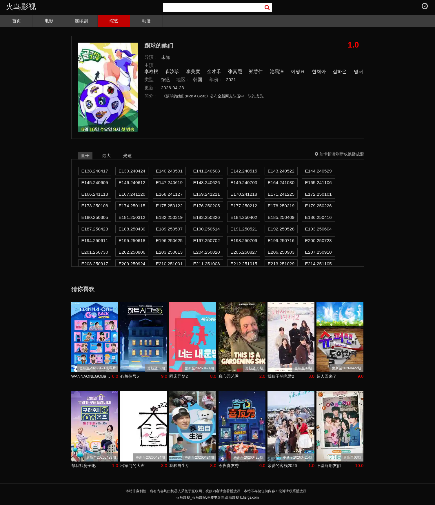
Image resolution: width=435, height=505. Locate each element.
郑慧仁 (256, 71)
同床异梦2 (178, 376)
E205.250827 (243, 252)
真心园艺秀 (229, 376)
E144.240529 (318, 170)
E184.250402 (243, 217)
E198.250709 (243, 240)
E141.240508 (206, 170)
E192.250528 (281, 228)
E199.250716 (281, 240)
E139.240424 (132, 170)
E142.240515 (243, 170)
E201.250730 (94, 252)
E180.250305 (94, 217)
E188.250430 (132, 228)
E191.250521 (243, 228)
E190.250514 (206, 228)
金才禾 (214, 71)
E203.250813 (169, 252)
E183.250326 (206, 217)
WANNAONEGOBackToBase (91, 376)
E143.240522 (281, 170)
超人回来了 (326, 376)
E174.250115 (132, 205)
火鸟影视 (21, 6)
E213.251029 (281, 263)
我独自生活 (179, 465)
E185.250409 (281, 217)
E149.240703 (243, 182)
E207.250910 (318, 252)
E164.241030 (281, 182)
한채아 (319, 71)
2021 (231, 79)
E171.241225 (281, 194)
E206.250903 (281, 252)
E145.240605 (94, 182)
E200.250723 (318, 240)
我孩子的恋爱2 (280, 376)
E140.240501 (169, 170)
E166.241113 (94, 194)
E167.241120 (132, 194)
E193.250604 (318, 228)
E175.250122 (169, 205)
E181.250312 (132, 217)
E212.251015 (243, 263)
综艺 (114, 20)
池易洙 (277, 71)
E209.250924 (132, 263)
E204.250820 (206, 252)
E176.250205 (206, 205)
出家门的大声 (132, 465)
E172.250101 (318, 194)
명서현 (361, 71)
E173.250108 (94, 205)
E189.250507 (169, 228)
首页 (16, 20)
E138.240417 (94, 170)
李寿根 (151, 71)
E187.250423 (94, 228)
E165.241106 (318, 182)
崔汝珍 (172, 71)
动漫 (146, 20)
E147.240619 (169, 182)
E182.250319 (169, 217)
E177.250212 (243, 205)
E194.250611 (94, 240)
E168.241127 (169, 194)
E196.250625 (169, 240)
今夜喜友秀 (229, 465)
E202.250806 (132, 252)
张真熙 (235, 71)
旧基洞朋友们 (328, 465)
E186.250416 (318, 217)
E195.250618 (132, 240)
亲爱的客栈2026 (282, 465)
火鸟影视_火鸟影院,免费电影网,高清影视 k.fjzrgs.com (217, 497)
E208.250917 (94, 263)
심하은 (340, 71)
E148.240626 (206, 182)
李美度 (193, 71)
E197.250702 (206, 240)
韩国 (197, 79)
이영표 (298, 71)
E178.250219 (281, 205)
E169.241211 (206, 194)
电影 (49, 20)
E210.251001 (169, 263)
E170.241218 (243, 194)
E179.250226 (318, 205)
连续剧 (81, 20)
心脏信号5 (129, 376)
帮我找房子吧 (83, 465)
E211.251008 (206, 263)
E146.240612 (132, 182)
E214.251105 (318, 263)
